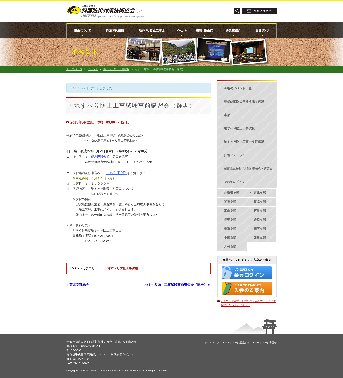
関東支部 (230, 201)
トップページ (74, 69)
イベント (93, 69)
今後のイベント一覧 (238, 88)
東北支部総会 (77, 284)
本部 (227, 115)
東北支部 (260, 192)
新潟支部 (260, 201)
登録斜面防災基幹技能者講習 (244, 101)
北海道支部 (231, 192)
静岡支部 (260, 219)
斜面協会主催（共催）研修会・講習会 (248, 168)
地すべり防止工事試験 (116, 69)
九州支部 (230, 246)
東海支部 (230, 228)
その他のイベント (236, 182)
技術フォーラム (234, 155)
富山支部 (230, 210)
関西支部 (260, 228)
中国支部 (230, 237)
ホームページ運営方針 (237, 342)
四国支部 (260, 237)
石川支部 (260, 210)
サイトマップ (212, 342)
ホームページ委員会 (265, 342)
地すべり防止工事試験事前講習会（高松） (177, 284)
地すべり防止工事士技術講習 (244, 141)
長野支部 (230, 219)
